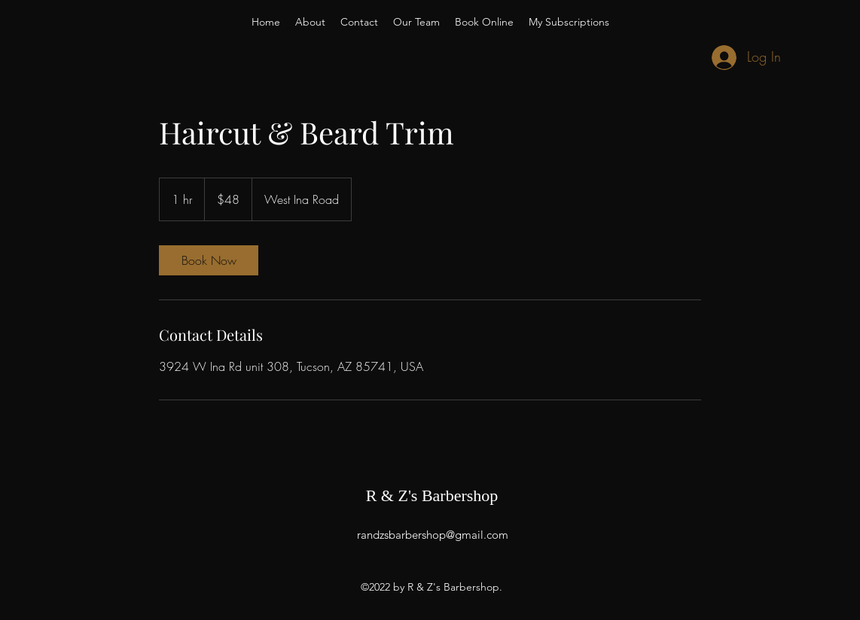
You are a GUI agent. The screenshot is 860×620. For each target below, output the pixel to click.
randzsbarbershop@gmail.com (432, 534)
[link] (208, 260)
